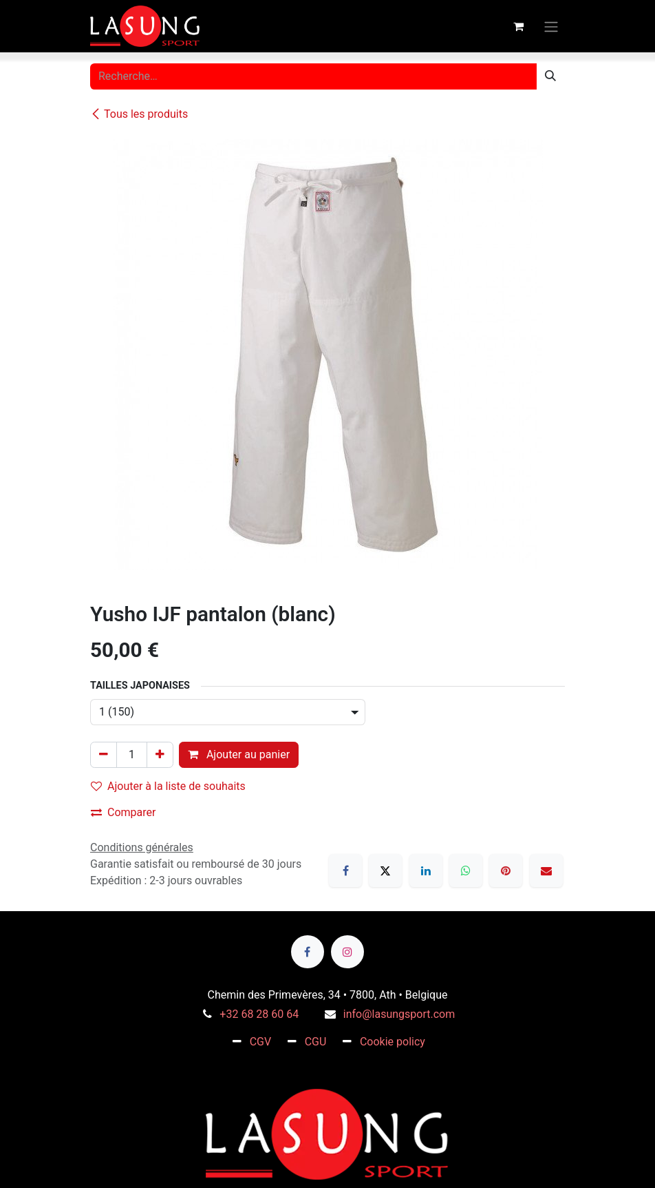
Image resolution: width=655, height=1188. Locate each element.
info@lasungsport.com (399, 1014)
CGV (261, 1041)
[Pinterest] (505, 870)
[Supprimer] (103, 755)
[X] (385, 870)
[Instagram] (347, 951)
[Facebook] (345, 870)
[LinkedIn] (425, 870)
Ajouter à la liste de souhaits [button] (168, 786)
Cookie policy (392, 1041)
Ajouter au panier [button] (239, 754)
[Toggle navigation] (551, 26)
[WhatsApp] (465, 870)
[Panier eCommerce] (518, 26)
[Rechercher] (550, 76)
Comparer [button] (123, 812)
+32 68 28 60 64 (259, 1014)
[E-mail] (546, 870)
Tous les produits (139, 114)
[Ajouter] (160, 755)
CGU (316, 1041)
